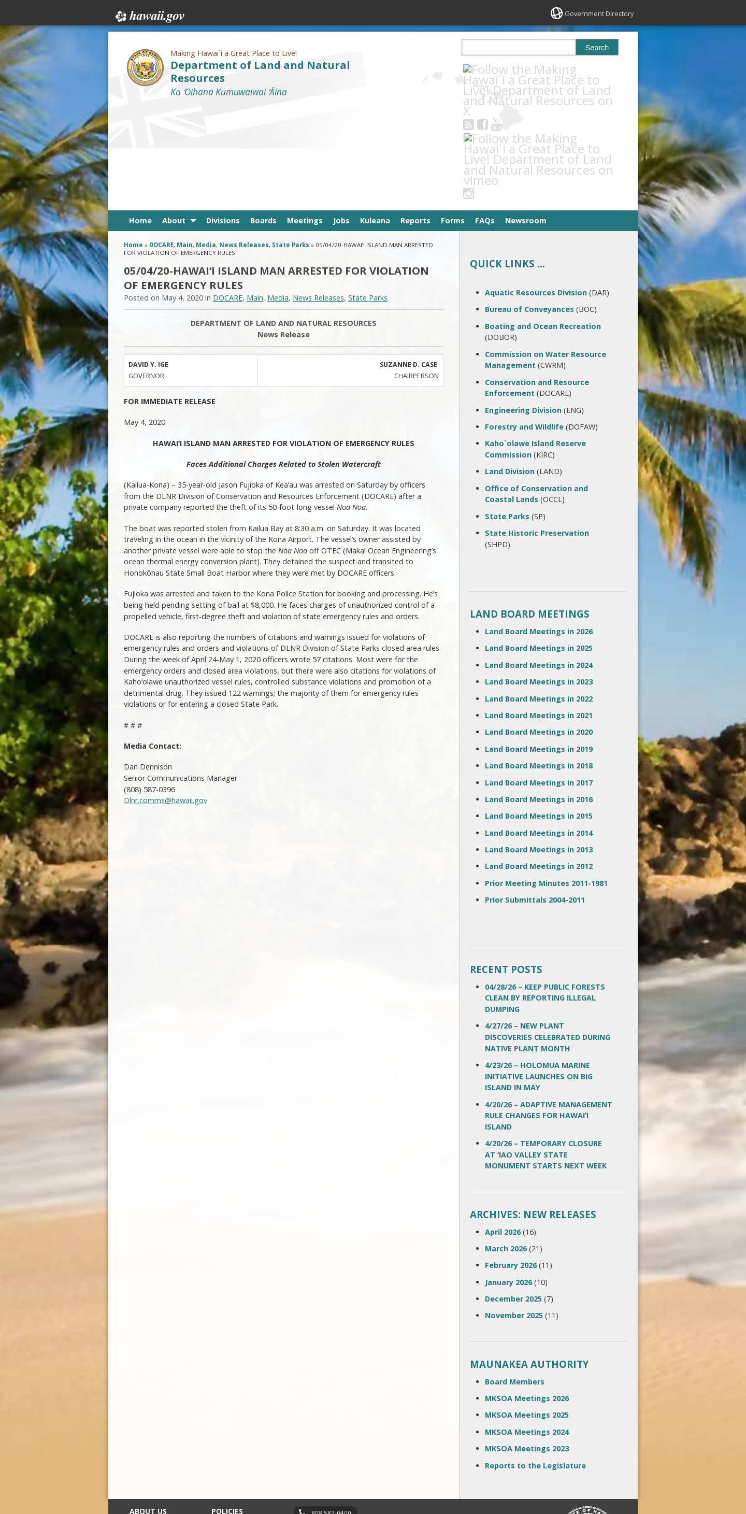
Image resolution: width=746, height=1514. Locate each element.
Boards (263, 117)
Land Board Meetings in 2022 (539, 594)
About (173, 117)
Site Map (143, 1444)
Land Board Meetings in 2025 (539, 544)
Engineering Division (523, 306)
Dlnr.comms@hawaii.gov (165, 697)
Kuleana (375, 117)
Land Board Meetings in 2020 (539, 628)
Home (140, 117)
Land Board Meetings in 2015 (539, 712)
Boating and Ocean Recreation (543, 222)
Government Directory (596, 13)
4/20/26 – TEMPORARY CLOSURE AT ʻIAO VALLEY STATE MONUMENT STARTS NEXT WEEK (546, 1051)
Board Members (514, 1277)
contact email (327, 1427)
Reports (415, 117)
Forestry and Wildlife (524, 323)
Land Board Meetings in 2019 (539, 645)
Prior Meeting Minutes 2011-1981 (546, 779)
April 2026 (503, 1128)
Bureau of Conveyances (529, 205)
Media (206, 141)
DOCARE (161, 141)
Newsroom (526, 117)
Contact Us (146, 1424)
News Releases (244, 141)
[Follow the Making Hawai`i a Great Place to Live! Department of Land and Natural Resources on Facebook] (496, 69)
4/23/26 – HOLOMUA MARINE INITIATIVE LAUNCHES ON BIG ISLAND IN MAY (539, 972)
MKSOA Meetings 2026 (527, 1294)
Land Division (510, 368)
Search (597, 48)
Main (185, 141)
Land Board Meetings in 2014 (539, 729)
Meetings (305, 117)
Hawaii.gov (149, 14)
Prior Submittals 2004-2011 (535, 796)
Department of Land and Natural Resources (260, 71)
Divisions (223, 117)
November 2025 (514, 1212)
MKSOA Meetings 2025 (527, 1311)
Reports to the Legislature (535, 1361)
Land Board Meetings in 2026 (539, 528)
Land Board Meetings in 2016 (539, 696)
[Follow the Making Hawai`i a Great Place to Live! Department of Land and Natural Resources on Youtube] (510, 69)
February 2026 (511, 1161)
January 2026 (508, 1178)
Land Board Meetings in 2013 (539, 746)
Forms (453, 117)
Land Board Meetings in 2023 (539, 578)
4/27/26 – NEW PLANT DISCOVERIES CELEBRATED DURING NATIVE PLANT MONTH (547, 933)
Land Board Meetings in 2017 (539, 678)
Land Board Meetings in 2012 (539, 762)
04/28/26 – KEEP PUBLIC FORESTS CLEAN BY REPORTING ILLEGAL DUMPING (545, 894)
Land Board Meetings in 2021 (539, 612)
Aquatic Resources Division (536, 189)
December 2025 (513, 1195)
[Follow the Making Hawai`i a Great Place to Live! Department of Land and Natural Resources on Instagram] (538, 69)
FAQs (485, 117)
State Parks (290, 141)
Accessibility (230, 1444)
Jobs (341, 117)
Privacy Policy (231, 1464)
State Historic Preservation (537, 429)
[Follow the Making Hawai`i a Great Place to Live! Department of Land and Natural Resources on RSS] (482, 69)
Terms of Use (232, 1424)
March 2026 (506, 1145)
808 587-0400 (331, 1409)
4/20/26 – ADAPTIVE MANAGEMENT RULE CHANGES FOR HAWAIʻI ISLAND (548, 1011)
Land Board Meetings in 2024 (539, 561)
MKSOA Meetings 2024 (527, 1328)
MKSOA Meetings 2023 (527, 1345)
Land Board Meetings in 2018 (539, 662)
